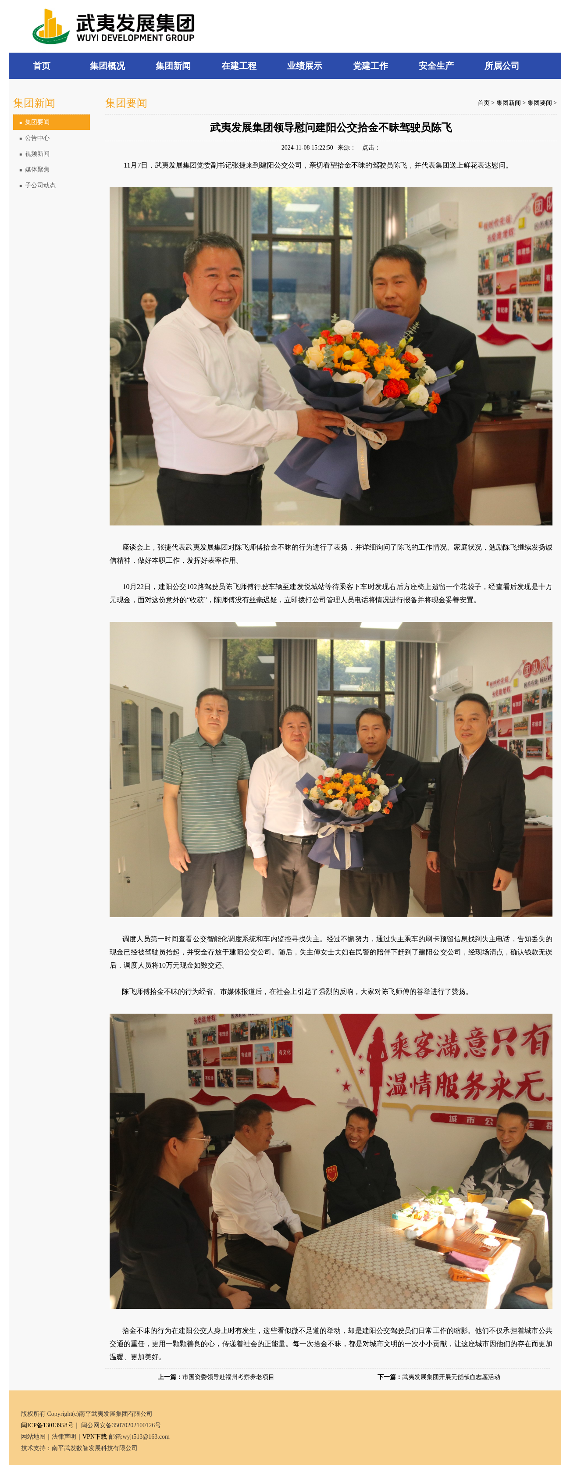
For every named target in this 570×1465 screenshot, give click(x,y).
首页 (483, 103)
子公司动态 (37, 185)
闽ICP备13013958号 (47, 1425)
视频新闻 (34, 153)
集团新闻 (508, 103)
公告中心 (34, 138)
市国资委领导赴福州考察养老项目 (228, 1377)
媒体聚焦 (34, 169)
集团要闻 (34, 122)
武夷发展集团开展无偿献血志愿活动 (451, 1377)
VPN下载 (94, 1436)
